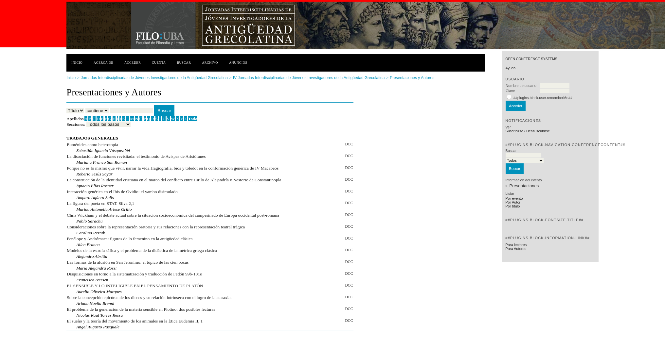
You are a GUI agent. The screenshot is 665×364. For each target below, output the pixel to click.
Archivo (210, 62)
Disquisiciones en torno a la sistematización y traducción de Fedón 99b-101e (134, 274)
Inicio (76, 62)
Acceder (132, 62)
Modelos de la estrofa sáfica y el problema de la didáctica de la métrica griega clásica (142, 250)
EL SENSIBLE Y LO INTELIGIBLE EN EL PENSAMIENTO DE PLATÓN (135, 285)
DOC (349, 144)
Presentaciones (524, 185)
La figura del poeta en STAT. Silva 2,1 (100, 203)
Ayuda (510, 68)
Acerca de (103, 62)
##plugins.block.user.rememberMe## (542, 98)
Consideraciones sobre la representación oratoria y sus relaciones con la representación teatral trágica (156, 226)
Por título (512, 206)
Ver (508, 127)
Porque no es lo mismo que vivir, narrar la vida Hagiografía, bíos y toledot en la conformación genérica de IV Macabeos (173, 168)
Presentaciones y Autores (412, 77)
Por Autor (512, 202)
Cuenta (159, 62)
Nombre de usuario (521, 86)
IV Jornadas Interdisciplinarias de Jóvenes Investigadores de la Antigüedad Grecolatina (309, 77)
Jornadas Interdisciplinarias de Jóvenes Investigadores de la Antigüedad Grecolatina (154, 77)
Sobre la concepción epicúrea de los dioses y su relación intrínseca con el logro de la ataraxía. (149, 297)
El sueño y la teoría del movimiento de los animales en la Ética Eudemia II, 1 (135, 321)
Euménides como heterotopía (92, 144)
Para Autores (515, 249)
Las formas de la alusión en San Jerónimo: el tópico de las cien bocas (128, 262)
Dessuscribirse (538, 131)
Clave (510, 91)
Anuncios (238, 62)
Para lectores (516, 245)
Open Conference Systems (531, 59)
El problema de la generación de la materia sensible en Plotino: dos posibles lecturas (141, 309)
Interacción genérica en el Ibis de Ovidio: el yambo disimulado (122, 191)
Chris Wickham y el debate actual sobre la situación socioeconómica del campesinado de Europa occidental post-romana (173, 215)
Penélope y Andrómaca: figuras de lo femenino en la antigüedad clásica (129, 238)
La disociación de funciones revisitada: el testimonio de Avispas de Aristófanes (136, 156)
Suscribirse (514, 131)
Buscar (184, 62)
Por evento (514, 198)
